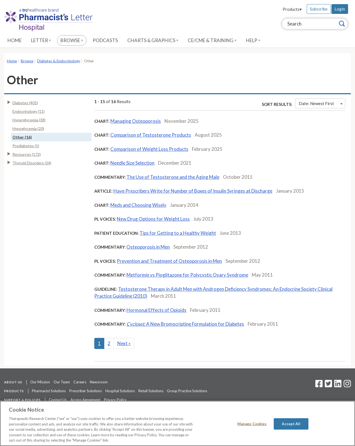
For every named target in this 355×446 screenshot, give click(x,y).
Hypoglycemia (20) (28, 128)
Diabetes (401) (25, 102)
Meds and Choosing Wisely (138, 205)
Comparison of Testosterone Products (150, 135)
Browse (71, 40)
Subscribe (319, 8)
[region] (177, 423)
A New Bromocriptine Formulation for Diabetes (185, 324)
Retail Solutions (150, 391)
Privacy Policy (115, 399)
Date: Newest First (321, 103)
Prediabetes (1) (25, 145)
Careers (79, 382)
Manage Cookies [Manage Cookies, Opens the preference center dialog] (252, 423)
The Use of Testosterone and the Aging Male (172, 177)
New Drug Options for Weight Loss (153, 219)
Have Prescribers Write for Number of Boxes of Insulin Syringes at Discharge (192, 191)
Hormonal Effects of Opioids (156, 310)
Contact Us (58, 399)
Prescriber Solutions (85, 391)
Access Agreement (85, 399)
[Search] (342, 23)
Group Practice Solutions (187, 391)
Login (339, 8)
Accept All (291, 423)
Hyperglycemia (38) (28, 120)
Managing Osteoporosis (135, 121)
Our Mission (40, 382)
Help (253, 40)
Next (124, 343)
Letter (41, 40)
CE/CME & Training (212, 40)
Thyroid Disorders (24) (31, 162)
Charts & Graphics (152, 40)
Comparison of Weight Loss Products (149, 149)
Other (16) (22, 137)
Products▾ (292, 9)
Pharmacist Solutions (49, 391)
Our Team (62, 382)
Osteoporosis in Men (148, 247)
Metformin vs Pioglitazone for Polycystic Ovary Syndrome (187, 275)
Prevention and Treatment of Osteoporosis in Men (169, 261)
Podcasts (105, 40)
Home (14, 40)
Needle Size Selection (132, 163)
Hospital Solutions (120, 391)
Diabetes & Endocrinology (58, 61)
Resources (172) (26, 154)
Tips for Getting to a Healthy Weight (178, 233)
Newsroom (99, 382)
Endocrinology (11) (28, 111)
